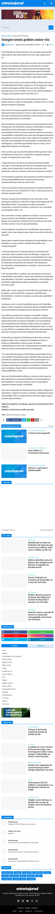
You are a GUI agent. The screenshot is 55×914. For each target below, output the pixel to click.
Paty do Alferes (7, 674)
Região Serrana (7, 683)
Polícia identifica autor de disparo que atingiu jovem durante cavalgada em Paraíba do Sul (40, 563)
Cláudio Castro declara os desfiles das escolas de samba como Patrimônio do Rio (40, 803)
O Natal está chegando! (39, 433)
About (21, 911)
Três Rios (5, 698)
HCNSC (5, 876)
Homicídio (14, 876)
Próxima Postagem (46, 530)
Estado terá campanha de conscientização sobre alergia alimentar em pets (40, 767)
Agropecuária (7, 873)
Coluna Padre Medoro (20, 36)
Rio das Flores (7, 686)
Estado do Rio (7, 659)
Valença (4, 701)
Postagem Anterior (8, 530)
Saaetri (39, 876)
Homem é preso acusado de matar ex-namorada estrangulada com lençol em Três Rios (40, 616)
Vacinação (31, 879)
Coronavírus (37, 873)
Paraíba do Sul (7, 671)
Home (14, 911)
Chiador (4, 653)
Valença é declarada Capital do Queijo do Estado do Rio (37, 731)
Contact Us (28, 911)
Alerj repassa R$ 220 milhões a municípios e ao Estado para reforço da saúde (40, 786)
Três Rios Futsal (19, 879)
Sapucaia (5, 692)
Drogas (47, 873)
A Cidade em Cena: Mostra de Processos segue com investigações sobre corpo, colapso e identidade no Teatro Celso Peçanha (40, 752)
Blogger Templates (31, 908)
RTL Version (39, 911)
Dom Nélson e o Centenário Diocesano (38, 451)
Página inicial (6, 36)
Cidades (14, 646)
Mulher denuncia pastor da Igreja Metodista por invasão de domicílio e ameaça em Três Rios (39, 598)
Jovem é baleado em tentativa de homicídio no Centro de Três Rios (40, 579)
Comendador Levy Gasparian (11, 656)
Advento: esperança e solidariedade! (38, 469)
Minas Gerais (6, 665)
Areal (4, 650)
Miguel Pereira (7, 662)
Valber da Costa (14, 831)
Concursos (26, 873)
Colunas (23, 414)
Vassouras (5, 704)
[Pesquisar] (27, 27)
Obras (23, 876)
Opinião (30, 876)
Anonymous (13, 822)
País (3, 677)
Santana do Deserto (9, 689)
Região (4, 680)
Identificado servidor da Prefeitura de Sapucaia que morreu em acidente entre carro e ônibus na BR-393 (40, 546)
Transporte (6, 879)
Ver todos (51, 426)
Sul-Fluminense (7, 695)
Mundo (4, 668)
